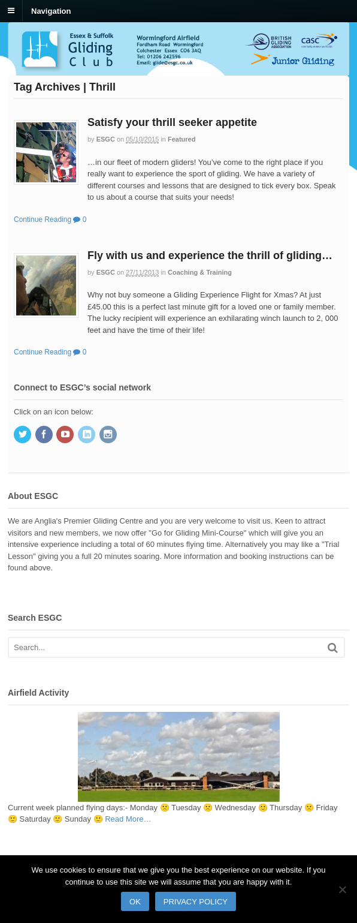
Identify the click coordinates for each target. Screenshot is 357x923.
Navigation (51, 10)
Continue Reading (42, 219)
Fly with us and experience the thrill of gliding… (209, 255)
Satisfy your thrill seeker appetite (172, 122)
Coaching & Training (200, 272)
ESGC (105, 139)
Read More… (128, 819)
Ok (135, 901)
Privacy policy (196, 901)
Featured (181, 139)
